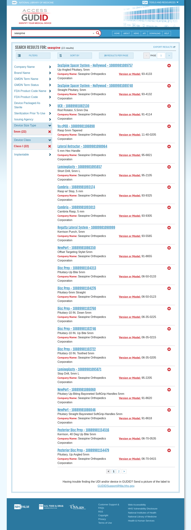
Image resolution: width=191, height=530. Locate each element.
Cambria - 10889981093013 (76, 207)
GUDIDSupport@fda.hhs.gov (116, 485)
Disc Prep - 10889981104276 (77, 288)
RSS (100, 511)
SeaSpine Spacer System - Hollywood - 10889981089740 (95, 86)
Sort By (74, 55)
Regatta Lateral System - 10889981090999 (86, 227)
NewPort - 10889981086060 (77, 389)
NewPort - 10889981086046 (77, 410)
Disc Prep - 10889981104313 (77, 268)
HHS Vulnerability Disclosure (142, 508)
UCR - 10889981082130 (73, 106)
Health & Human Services (141, 520)
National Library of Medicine (36, 2)
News (136, 33)
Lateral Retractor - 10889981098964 (82, 146)
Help (166, 33)
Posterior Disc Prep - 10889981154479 (83, 450)
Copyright (103, 515)
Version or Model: (130, 74)
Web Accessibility (137, 504)
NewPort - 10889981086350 (77, 248)
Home (117, 33)
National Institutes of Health (142, 512)
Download (154, 33)
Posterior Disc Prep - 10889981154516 (83, 430)
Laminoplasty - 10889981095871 (79, 369)
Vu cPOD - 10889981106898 (76, 126)
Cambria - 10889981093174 (76, 187)
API (144, 33)
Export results (162, 47)
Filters (33, 55)
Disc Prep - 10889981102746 (77, 329)
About (126, 33)
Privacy (102, 519)
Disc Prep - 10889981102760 (77, 308)
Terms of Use (105, 522)
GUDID (35, 16)
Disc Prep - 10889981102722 (77, 349)
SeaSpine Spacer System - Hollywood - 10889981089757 (95, 65)
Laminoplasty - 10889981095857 (80, 167)
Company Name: (67, 74)
